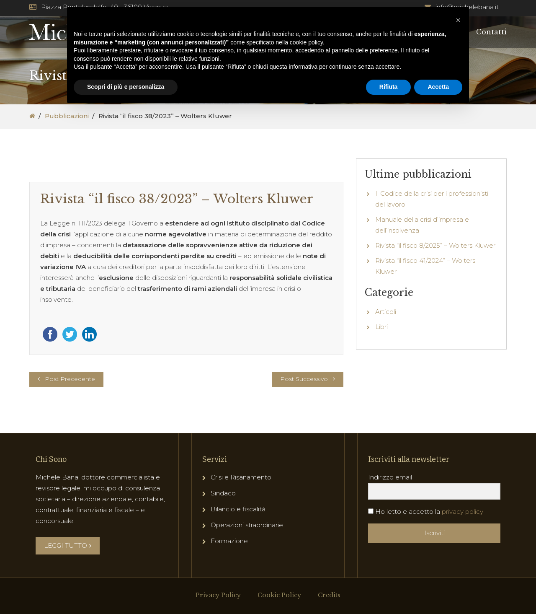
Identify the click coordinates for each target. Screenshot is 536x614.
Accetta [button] (438, 86)
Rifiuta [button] (388, 86)
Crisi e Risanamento (241, 477)
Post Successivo (304, 379)
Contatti (491, 32)
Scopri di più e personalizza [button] (125, 86)
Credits (329, 595)
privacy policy (462, 512)
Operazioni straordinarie (247, 525)
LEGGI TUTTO (67, 545)
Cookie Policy (279, 595)
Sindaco (223, 493)
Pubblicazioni (67, 116)
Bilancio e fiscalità (238, 509)
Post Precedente (70, 379)
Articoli (385, 312)
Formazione (229, 541)
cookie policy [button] (306, 42)
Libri (381, 327)
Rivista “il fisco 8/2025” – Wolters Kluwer (435, 245)
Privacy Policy (218, 595)
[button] (458, 20)
